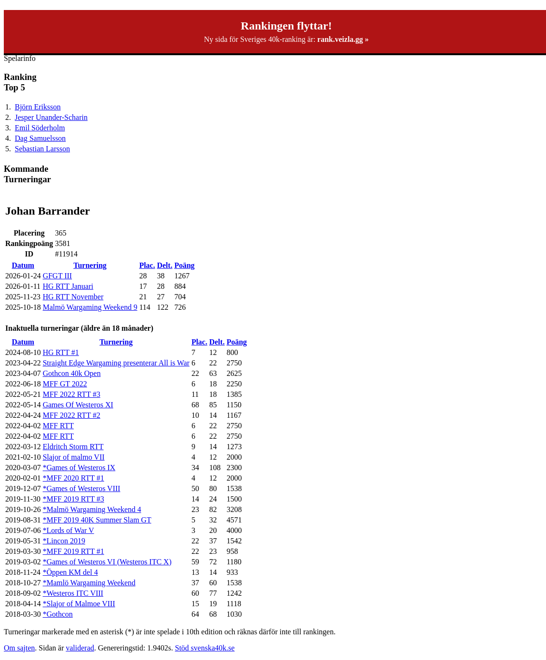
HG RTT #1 (61, 352)
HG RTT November (73, 297)
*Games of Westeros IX (79, 467)
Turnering (90, 265)
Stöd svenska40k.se (204, 648)
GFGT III (57, 276)
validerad (80, 648)
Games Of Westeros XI (78, 405)
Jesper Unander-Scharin (51, 117)
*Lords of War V (68, 530)
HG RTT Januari (68, 286)
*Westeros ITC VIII (73, 593)
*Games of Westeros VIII (81, 488)
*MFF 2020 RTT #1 (73, 478)
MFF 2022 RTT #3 (71, 394)
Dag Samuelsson (40, 138)
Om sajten (19, 648)
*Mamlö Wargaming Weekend (89, 583)
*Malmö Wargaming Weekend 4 (92, 509)
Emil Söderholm (40, 128)
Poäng (184, 265)
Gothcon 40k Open (72, 373)
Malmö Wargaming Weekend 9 (90, 307)
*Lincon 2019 (64, 541)
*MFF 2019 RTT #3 (73, 499)
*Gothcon (58, 614)
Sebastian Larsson (42, 149)
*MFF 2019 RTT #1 (73, 551)
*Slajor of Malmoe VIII (79, 604)
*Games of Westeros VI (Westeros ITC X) (107, 562)
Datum (23, 265)
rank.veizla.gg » (343, 39)
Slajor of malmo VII (74, 457)
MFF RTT (58, 426)
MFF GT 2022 (65, 384)
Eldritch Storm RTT (73, 447)
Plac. (147, 265)
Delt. (164, 265)
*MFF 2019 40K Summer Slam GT (97, 520)
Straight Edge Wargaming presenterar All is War (116, 363)
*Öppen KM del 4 (70, 572)
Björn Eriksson (37, 107)
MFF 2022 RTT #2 (71, 415)
